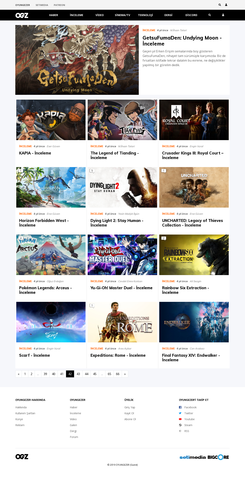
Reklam (19, 425)
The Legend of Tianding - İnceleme (115, 155)
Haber (53, 15)
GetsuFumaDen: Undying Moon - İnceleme (182, 41)
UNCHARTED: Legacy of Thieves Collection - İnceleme (192, 222)
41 (62, 374)
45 (94, 374)
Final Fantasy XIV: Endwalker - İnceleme (191, 357)
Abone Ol (130, 419)
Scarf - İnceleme (34, 355)
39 (45, 374)
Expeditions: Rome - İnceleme (118, 355)
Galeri (73, 425)
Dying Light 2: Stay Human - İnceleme (117, 222)
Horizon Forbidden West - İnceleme (44, 222)
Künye (19, 419)
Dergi (168, 15)
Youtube (187, 419)
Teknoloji (145, 15)
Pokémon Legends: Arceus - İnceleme (45, 290)
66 (117, 374)
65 (109, 374)
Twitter (186, 413)
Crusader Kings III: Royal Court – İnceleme (192, 155)
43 (78, 374)
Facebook (188, 407)
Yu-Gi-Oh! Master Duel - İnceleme (122, 287)
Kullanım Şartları (25, 413)
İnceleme (76, 15)
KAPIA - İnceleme (35, 153)
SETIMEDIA (42, 5)
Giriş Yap (129, 407)
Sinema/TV (122, 15)
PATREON (59, 5)
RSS (184, 431)
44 (86, 374)
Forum (74, 437)
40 (53, 374)
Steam (185, 425)
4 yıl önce (162, 30)
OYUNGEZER (22, 5)
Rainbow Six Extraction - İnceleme (185, 290)
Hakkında (21, 407)
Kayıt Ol (129, 413)
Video (100, 15)
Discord (191, 15)
